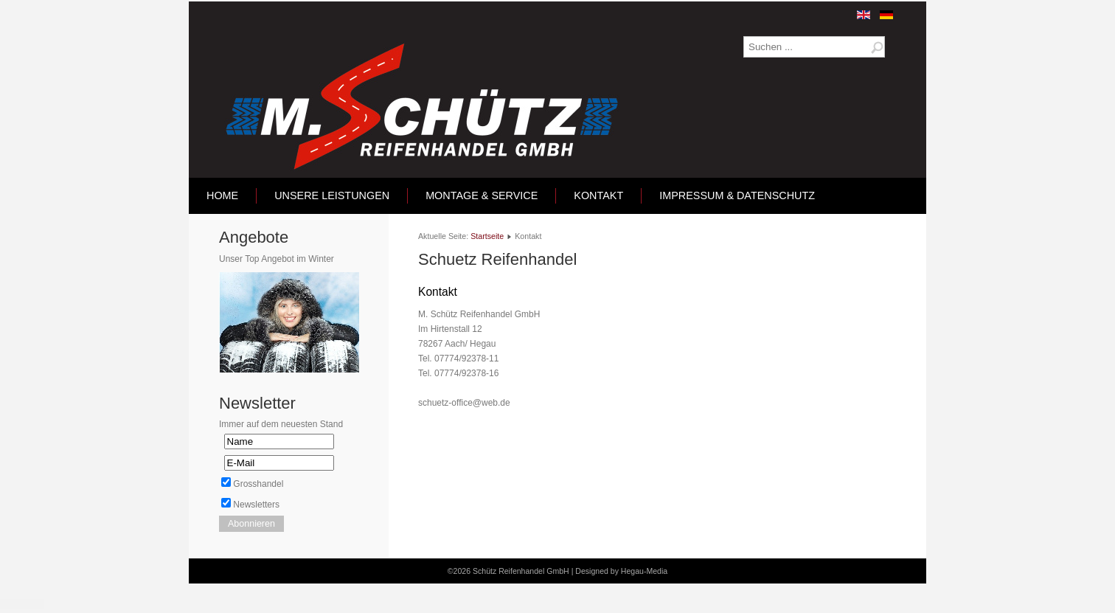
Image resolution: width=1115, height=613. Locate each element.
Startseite (487, 236)
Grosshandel (258, 484)
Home (222, 195)
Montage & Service (481, 195)
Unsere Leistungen (331, 195)
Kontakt (598, 195)
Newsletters (256, 504)
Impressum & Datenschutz (737, 195)
